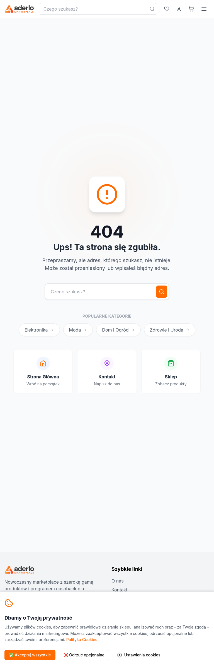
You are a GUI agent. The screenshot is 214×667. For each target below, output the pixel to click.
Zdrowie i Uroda (169, 330)
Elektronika (39, 330)
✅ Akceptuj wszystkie (30, 654)
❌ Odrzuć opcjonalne (84, 654)
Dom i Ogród (118, 330)
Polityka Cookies (81, 639)
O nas (117, 581)
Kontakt (119, 590)
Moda (78, 330)
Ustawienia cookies (138, 655)
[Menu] (204, 8)
